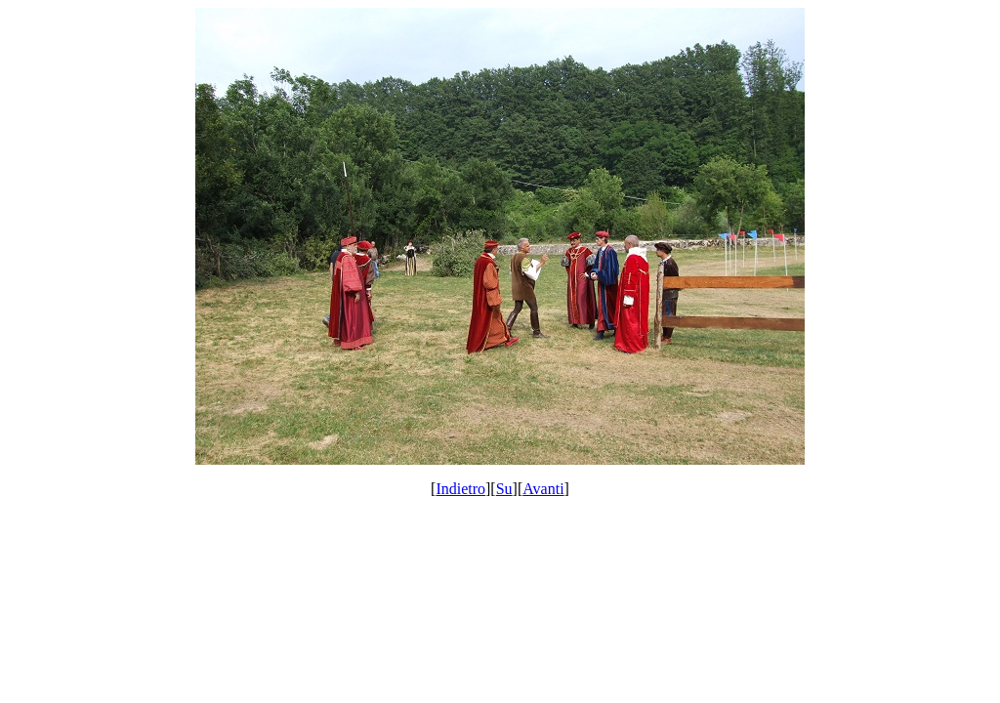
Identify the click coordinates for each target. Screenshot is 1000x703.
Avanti (542, 488)
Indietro (460, 488)
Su (504, 488)
